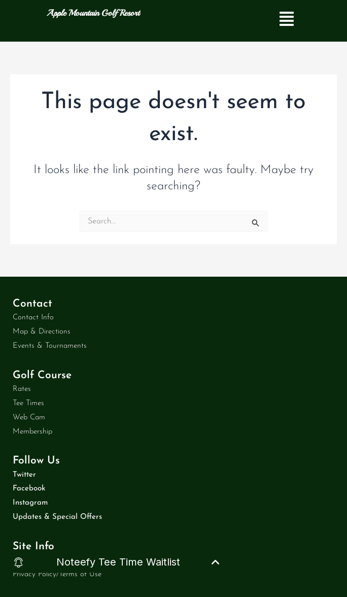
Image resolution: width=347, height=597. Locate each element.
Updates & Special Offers (57, 517)
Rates (22, 389)
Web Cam (29, 417)
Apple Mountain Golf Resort (93, 13)
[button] (286, 21)
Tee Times (28, 403)
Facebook (29, 488)
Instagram (30, 503)
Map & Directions (42, 332)
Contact (32, 303)
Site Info (33, 546)
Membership (32, 432)
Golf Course (42, 375)
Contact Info (33, 317)
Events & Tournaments (50, 346)
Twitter (24, 475)
